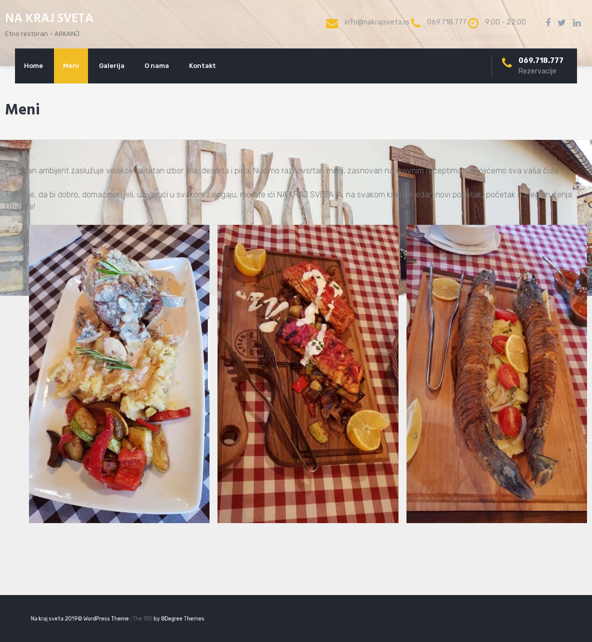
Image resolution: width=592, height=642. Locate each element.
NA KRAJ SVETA (49, 19)
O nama (156, 65)
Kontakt (202, 65)
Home (33, 65)
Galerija (111, 65)
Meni (71, 65)
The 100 (139, 619)
